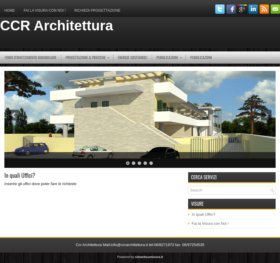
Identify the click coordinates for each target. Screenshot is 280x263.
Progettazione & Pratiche (89, 55)
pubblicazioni (171, 55)
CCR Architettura (56, 25)
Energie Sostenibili (132, 57)
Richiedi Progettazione (97, 10)
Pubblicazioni (201, 57)
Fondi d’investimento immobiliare (31, 57)
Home (9, 10)
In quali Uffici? (203, 214)
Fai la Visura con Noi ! (45, 10)
